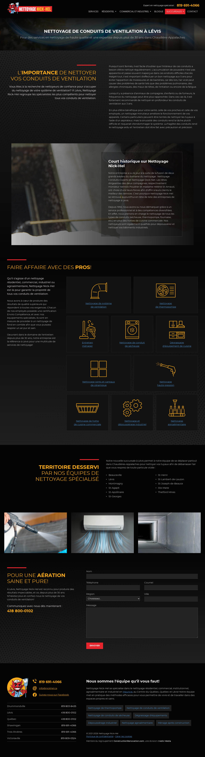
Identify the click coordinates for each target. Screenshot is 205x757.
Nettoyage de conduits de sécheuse (109, 715)
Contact (192, 11)
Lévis (10, 713)
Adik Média (165, 741)
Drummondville (16, 706)
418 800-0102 (20, 611)
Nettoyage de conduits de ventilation (148, 708)
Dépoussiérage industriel (102, 723)
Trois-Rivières (14, 732)
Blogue (158, 11)
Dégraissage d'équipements (151, 715)
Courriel (148, 583)
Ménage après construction (173, 723)
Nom (89, 571)
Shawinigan (13, 725)
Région (90, 594)
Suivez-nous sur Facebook (54, 695)
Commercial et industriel (134, 11)
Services (93, 11)
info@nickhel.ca (48, 688)
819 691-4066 (188, 5)
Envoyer (95, 646)
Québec (11, 719)
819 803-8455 (68, 706)
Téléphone (92, 583)
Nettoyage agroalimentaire (137, 723)
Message (91, 605)
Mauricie (128, 692)
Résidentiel (108, 11)
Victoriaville (13, 738)
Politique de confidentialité (99, 737)
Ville (146, 594)
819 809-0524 (68, 738)
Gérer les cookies (123, 737)
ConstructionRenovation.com (129, 741)
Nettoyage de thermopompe (105, 708)
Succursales (174, 11)
